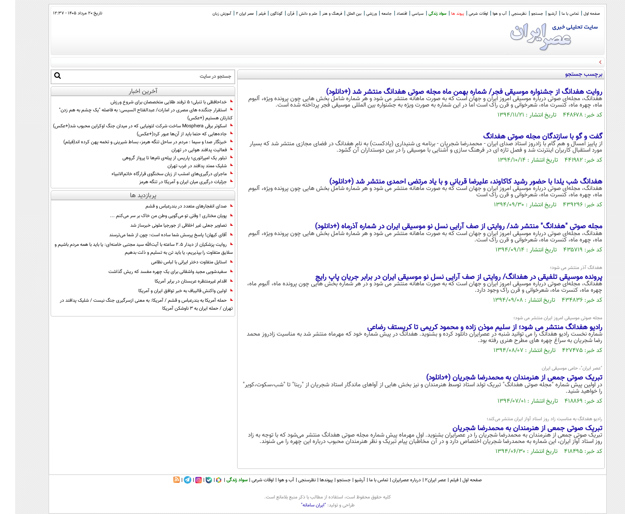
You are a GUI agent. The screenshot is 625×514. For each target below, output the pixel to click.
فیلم (247, 14)
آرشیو (537, 14)
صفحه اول (576, 14)
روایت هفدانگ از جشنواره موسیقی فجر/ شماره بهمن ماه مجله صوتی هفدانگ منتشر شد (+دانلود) (449, 92)
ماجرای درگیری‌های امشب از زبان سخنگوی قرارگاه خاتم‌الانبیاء (157, 174)
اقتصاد (386, 14)
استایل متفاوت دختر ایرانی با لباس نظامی (177, 262)
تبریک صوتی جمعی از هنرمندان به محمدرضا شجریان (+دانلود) (499, 378)
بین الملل (339, 14)
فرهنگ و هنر (317, 14)
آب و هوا (484, 14)
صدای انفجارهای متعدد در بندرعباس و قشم (174, 206)
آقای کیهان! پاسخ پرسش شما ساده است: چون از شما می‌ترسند (156, 235)
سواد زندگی (422, 14)
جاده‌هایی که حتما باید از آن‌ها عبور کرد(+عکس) (170, 134)
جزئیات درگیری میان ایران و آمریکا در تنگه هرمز (171, 182)
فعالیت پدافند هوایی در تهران (187, 150)
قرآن (275, 14)
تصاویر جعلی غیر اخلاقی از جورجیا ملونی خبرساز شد (166, 225)
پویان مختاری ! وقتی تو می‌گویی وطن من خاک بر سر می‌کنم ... (156, 215)
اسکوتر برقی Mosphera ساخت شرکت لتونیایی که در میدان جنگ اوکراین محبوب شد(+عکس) (128, 126)
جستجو (522, 14)
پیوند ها (442, 14)
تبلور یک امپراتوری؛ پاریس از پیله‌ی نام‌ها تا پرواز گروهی (162, 158)
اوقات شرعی (463, 14)
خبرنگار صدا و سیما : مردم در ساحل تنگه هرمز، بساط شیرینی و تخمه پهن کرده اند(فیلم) (133, 142)
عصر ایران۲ (420, 480)
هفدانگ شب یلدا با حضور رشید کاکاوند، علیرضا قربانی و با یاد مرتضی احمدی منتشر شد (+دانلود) (450, 182)
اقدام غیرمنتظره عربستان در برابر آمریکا (179, 281)
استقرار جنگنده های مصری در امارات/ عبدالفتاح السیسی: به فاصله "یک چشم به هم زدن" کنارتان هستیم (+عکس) (131, 114)
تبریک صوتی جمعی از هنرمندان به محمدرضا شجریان (512, 428)
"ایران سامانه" (298, 505)
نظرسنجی (503, 14)
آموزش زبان (206, 14)
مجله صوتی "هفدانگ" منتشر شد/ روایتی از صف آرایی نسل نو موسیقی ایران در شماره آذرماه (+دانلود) (443, 226)
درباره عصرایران (391, 480)
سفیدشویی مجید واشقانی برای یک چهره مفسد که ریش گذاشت (155, 271)
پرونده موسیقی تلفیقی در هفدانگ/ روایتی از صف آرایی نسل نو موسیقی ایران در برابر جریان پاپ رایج (443, 277)
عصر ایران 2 (230, 14)
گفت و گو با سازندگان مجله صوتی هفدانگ (527, 136)
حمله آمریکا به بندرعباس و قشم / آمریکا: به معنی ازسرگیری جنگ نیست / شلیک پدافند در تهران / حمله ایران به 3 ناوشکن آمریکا (131, 304)
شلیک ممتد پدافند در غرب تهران (185, 166)
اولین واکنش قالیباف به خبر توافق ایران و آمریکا (170, 291)
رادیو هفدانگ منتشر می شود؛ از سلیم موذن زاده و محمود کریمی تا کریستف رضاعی (469, 327)
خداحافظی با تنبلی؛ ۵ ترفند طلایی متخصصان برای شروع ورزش (156, 102)
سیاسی (403, 14)
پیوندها (311, 480)
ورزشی (356, 14)
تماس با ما (555, 14)
